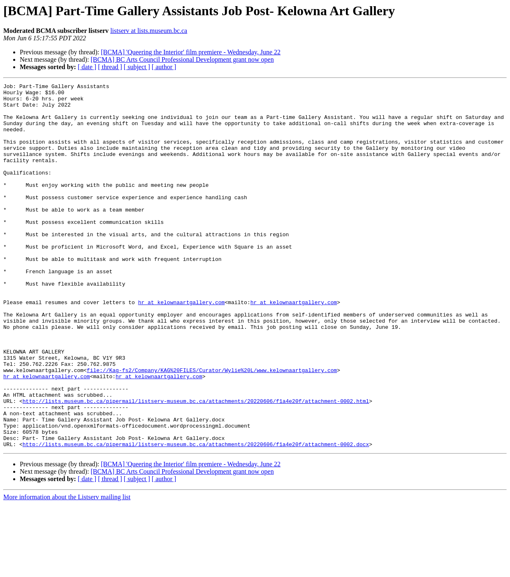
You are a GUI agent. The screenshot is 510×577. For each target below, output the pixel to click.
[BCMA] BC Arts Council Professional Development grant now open (182, 59)
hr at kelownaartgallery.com (181, 346)
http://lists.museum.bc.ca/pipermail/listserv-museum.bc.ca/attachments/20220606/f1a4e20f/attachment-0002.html (196, 465)
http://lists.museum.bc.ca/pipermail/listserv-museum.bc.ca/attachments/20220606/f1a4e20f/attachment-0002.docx (196, 517)
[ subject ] (137, 66)
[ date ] (87, 66)
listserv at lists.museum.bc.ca (148, 30)
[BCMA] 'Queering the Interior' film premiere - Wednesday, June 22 (190, 52)
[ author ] (164, 66)
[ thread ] (110, 66)
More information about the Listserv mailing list (66, 569)
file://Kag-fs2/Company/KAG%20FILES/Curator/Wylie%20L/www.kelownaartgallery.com (212, 428)
